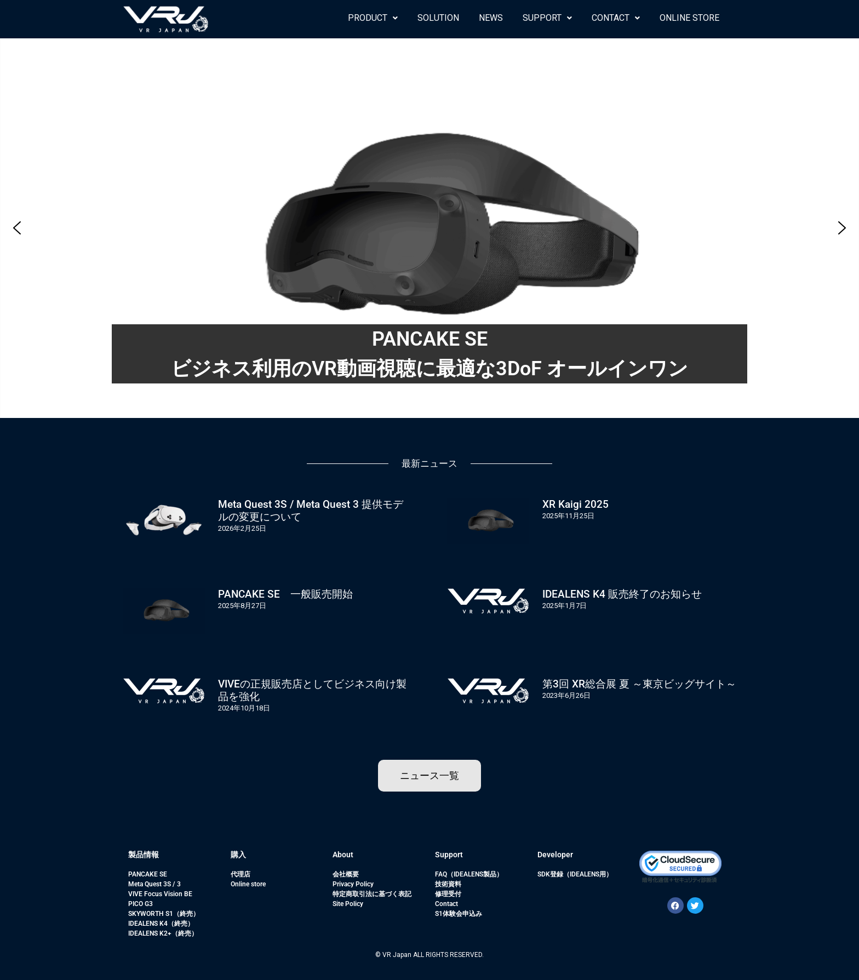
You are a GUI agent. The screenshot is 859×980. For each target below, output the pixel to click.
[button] (373, 18)
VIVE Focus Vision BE (160, 894)
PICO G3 (140, 904)
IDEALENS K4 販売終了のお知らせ (622, 594)
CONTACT (616, 18)
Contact (446, 904)
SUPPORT (547, 18)
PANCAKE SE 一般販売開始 (285, 594)
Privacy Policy (353, 884)
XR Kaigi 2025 (575, 504)
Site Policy (348, 904)
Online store (248, 884)
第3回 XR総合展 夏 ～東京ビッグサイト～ (639, 684)
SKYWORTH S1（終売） (163, 914)
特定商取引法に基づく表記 (372, 894)
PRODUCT (373, 18)
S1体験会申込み (458, 914)
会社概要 (346, 874)
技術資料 (448, 884)
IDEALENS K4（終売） (161, 923)
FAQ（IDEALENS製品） (469, 874)
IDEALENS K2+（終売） (163, 933)
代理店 (240, 874)
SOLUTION (438, 18)
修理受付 (448, 894)
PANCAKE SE (147, 874)
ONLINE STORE (689, 18)
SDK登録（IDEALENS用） (574, 874)
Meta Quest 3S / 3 (154, 884)
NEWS (491, 18)
